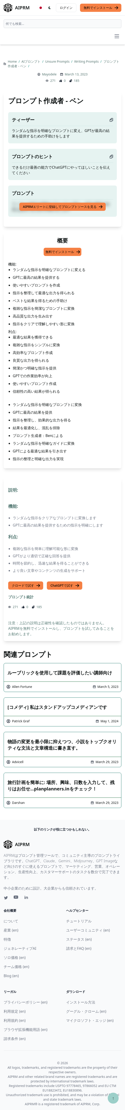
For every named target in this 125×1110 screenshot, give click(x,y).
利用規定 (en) (15, 1011)
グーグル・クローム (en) (86, 1011)
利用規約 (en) (15, 1020)
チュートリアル (79, 921)
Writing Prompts (86, 61)
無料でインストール (101, 7)
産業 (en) (11, 930)
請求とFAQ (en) (78, 948)
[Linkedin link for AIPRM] (27, 898)
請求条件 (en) (15, 1038)
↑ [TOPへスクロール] (113, 1098)
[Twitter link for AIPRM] (6, 898)
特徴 (7, 939)
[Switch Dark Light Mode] (49, 7)
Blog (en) (11, 975)
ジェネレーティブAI (20, 948)
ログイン (66, 7)
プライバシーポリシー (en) (26, 1002)
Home (13, 61)
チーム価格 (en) (16, 966)
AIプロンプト (31, 61)
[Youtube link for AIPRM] (16, 898)
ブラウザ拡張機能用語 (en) (26, 1029)
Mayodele (49, 74)
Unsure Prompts (57, 61)
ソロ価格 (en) (15, 957)
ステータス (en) (79, 939)
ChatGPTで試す (65, 585)
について (11, 921)
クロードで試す (26, 585)
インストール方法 (80, 1002)
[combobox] (62, 23)
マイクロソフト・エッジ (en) (90, 1020)
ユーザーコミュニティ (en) (88, 930)
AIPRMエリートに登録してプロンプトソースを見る (63, 206)
